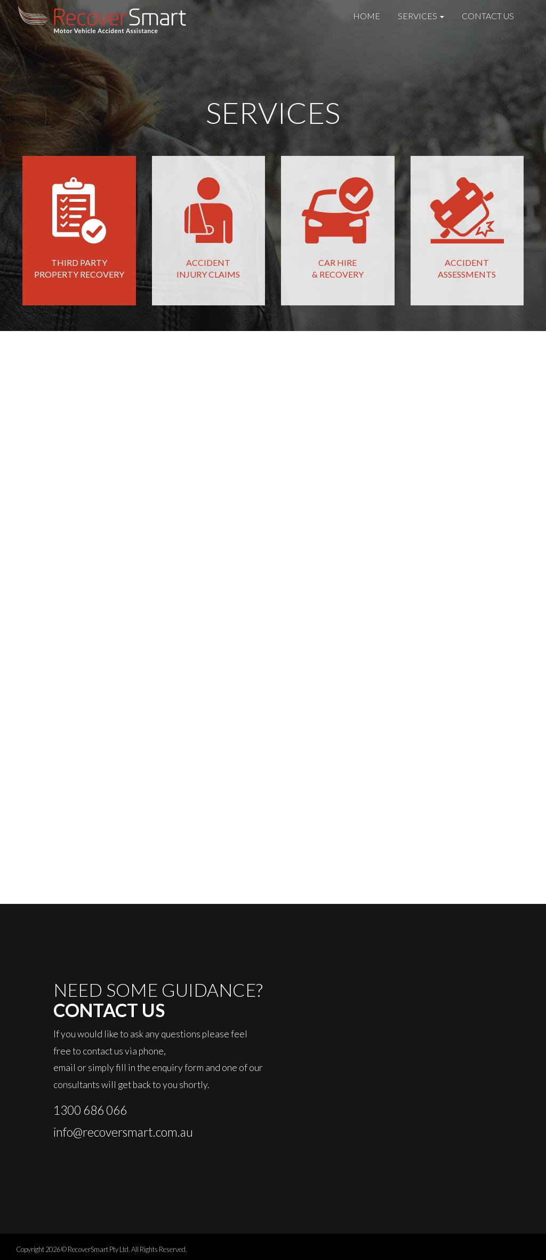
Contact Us (488, 16)
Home (366, 16)
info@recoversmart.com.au (123, 1131)
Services (421, 16)
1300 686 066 (90, 1109)
